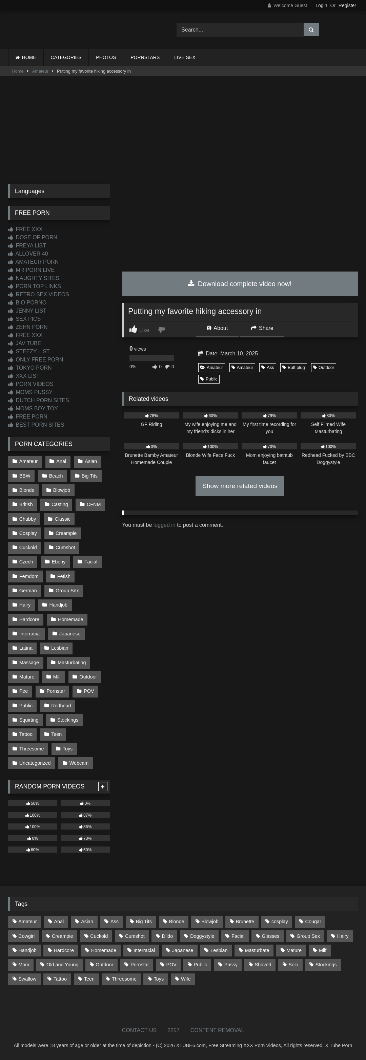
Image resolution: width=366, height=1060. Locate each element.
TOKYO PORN (30, 368)
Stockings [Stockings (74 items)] (326, 964)
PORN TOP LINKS (34, 286)
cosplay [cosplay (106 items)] (279, 921)
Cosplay (28, 533)
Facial (90, 561)
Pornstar (56, 691)
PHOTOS (106, 57)
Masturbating (72, 662)
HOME (29, 57)
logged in (165, 525)
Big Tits (90, 476)
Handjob (58, 605)
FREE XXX (25, 229)
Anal (61, 461)
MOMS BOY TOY (33, 408)
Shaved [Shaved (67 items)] (263, 964)
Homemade (70, 619)
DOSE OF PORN (32, 237)
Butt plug (293, 367)
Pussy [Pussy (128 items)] (231, 964)
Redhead (61, 705)
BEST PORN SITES (36, 425)
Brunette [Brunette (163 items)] (245, 921)
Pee (23, 691)
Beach (56, 476)
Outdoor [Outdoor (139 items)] (104, 964)
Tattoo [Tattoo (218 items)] (60, 979)
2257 (173, 1030)
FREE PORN (27, 417)
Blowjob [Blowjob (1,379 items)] (209, 921)
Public (209, 379)
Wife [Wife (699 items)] (186, 979)
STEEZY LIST (29, 351)
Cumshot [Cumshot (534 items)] (135, 935)
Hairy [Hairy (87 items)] (343, 935)
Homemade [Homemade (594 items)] (103, 950)
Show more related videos (240, 485)
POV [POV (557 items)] (171, 964)
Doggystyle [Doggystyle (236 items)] (202, 935)
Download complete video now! (239, 283)
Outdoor (323, 367)
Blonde (27, 490)
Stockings (67, 720)
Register (347, 5)
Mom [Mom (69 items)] (23, 964)
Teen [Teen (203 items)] (89, 979)
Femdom (29, 576)
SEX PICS (24, 319)
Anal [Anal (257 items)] (59, 921)
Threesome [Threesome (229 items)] (124, 979)
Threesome (31, 748)
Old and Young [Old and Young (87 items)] (62, 964)
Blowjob (61, 490)
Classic (62, 518)
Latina (26, 648)
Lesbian (59, 648)
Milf (57, 677)
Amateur (40, 71)
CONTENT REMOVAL (217, 1030)
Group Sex (67, 590)
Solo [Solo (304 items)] (293, 964)
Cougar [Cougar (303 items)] (313, 921)
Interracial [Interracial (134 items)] (144, 950)
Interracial (30, 633)
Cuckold (28, 547)
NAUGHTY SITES (33, 278)
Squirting (29, 720)
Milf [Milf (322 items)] (322, 950)
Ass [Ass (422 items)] (114, 921)
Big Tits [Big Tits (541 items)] (144, 921)
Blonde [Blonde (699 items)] (176, 921)
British (26, 504)
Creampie (66, 533)
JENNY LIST (27, 311)
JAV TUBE (24, 343)
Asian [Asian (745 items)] (87, 921)
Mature (27, 677)
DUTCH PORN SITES (38, 400)
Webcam (79, 763)
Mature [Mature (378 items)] (294, 950)
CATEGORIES (66, 57)
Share (262, 328)
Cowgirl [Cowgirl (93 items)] (26, 935)
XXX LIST (24, 376)
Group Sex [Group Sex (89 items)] (308, 935)
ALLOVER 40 (28, 254)
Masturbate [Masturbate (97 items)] (257, 950)
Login (321, 5)
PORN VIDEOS (31, 384)
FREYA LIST (27, 245)
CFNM (94, 504)
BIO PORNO (27, 302)
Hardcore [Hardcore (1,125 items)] (64, 950)
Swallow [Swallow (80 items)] (27, 979)
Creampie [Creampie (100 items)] (62, 935)
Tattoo (26, 734)
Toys (68, 748)
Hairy (25, 605)
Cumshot (65, 547)
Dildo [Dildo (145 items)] (167, 935)
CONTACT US (139, 1030)
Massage (29, 662)
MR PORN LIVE (31, 270)
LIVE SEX (184, 57)
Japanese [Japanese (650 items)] (182, 950)
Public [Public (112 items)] (200, 964)
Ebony (59, 561)
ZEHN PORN (28, 327)
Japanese (69, 633)
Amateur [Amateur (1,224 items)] (27, 921)
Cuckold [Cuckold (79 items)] (99, 935)
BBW (24, 476)
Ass (267, 367)
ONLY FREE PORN (35, 359)
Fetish (63, 576)
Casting (60, 504)
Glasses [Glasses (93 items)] (270, 935)
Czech (26, 561)
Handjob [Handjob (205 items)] (27, 950)
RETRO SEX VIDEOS (38, 294)
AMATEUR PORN (33, 262)
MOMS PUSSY (30, 392)
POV (89, 691)
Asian (91, 461)
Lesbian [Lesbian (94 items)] (218, 950)
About (217, 328)
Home (18, 71)
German (28, 590)
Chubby (27, 518)
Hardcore (29, 619)
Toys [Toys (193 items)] (159, 979)
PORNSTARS (145, 57)
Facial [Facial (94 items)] (237, 935)
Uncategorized (35, 763)
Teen (56, 734)
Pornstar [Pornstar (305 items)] (139, 964)
